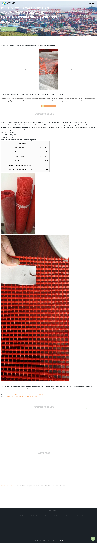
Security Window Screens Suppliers (41, 388)
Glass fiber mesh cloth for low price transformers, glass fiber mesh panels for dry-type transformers (28, 394)
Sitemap (61, 540)
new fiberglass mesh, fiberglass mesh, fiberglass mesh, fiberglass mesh (20, 396)
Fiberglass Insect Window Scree (59, 388)
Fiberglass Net (28, 388)
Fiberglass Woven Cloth (18, 388)
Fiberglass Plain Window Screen (21, 386)
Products (11, 45)
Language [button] (91, 3)
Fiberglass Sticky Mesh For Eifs (37, 386)
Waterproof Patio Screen (85, 386)
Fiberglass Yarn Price (6, 388)
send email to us (48, 106)
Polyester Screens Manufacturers (70, 386)
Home (5, 45)
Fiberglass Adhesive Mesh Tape (54, 386)
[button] (79, 3)
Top (93, 538)
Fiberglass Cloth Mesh (6, 386)
